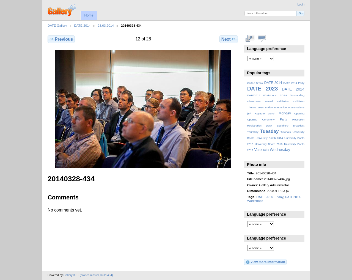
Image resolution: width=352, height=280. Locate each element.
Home (88, 15)
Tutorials (285, 131)
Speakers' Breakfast (290, 125)
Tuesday (269, 131)
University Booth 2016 (268, 144)
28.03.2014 (106, 25)
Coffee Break (255, 82)
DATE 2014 (82, 25)
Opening (299, 113)
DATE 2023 (262, 89)
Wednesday (280, 149)
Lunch (271, 113)
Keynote (260, 113)
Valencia (261, 149)
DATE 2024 (293, 89)
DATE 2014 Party (293, 82)
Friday (269, 107)
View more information (265, 262)
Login (301, 4)
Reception (298, 119)
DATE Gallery (57, 25)
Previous (61, 39)
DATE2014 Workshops (262, 95)
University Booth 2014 (269, 137)
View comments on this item (262, 38)
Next (228, 39)
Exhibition (283, 101)
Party (283, 119)
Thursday (252, 131)
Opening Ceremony (261, 119)
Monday (285, 113)
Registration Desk (259, 125)
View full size (250, 38)
